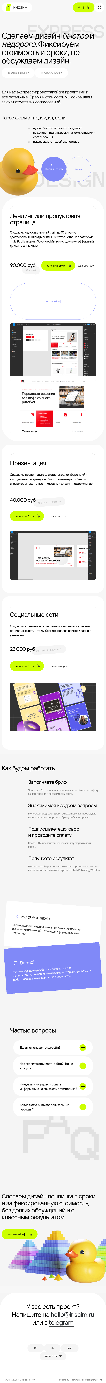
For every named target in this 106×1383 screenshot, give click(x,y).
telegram (61, 1322)
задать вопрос (86, 265)
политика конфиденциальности (86, 1379)
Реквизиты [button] (64, 1379)
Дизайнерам (51, 1356)
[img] (60, 1356)
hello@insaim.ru (72, 1314)
